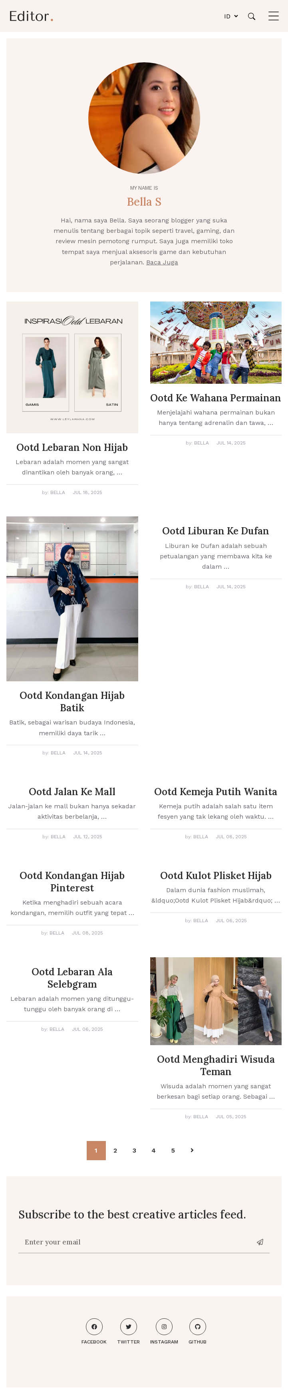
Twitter (128, 1331)
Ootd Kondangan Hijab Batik (72, 701)
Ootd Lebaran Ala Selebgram (72, 978)
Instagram (164, 1331)
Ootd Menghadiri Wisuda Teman (216, 1065)
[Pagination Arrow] (192, 1150)
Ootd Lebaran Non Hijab (72, 447)
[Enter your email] (135, 1242)
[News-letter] (261, 1242)
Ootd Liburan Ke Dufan (215, 531)
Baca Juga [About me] (162, 262)
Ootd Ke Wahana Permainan (215, 398)
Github (198, 1331)
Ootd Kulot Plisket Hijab (216, 875)
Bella (57, 492)
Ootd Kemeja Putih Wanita (215, 792)
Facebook (94, 1331)
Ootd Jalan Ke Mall (72, 792)
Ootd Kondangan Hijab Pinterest (72, 881)
